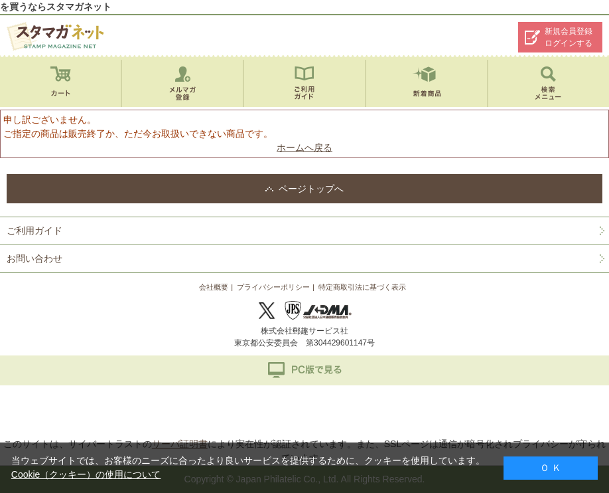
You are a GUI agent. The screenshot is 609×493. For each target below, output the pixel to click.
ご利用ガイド (34, 230)
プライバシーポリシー (273, 287)
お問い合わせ (34, 258)
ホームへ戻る (304, 147)
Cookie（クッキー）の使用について (86, 474)
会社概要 (213, 287)
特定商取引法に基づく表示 (362, 287)
